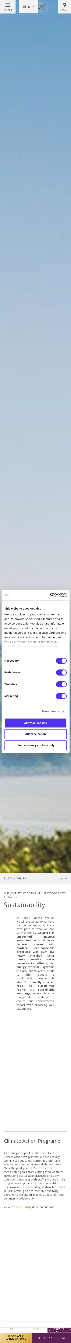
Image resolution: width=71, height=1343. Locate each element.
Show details (50, 711)
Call (12, 1329)
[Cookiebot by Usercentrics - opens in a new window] (50, 595)
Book (53, 1338)
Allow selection (35, 734)
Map (64, 6)
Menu (8, 10)
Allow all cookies (35, 723)
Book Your (16, 1337)
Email (35, 1329)
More (62, 878)
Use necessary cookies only (35, 745)
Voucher (59, 1330)
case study (23, 1207)
